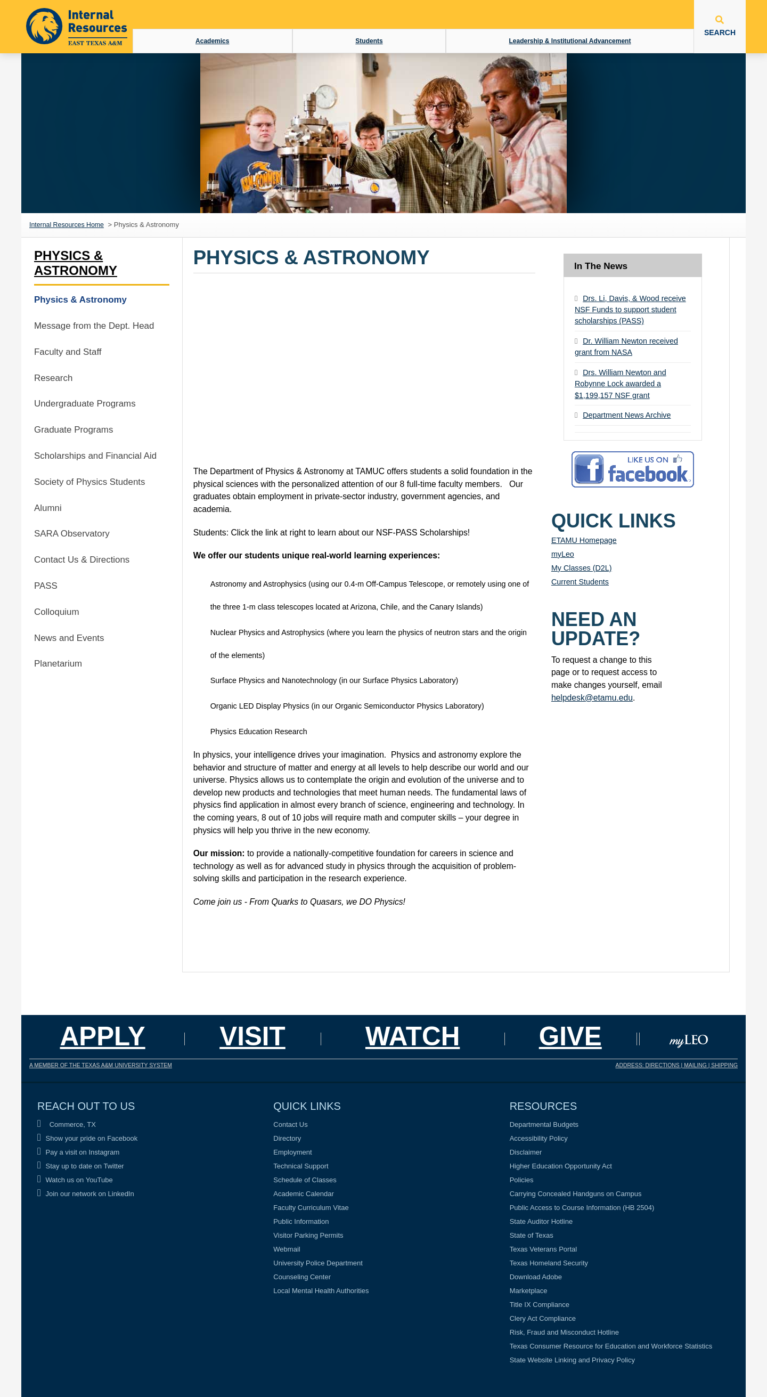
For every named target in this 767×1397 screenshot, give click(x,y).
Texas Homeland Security (549, 1263)
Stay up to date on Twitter (80, 1166)
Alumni (48, 508)
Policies (522, 1180)
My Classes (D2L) (581, 568)
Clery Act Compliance (543, 1318)
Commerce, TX (66, 1124)
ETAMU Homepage (584, 540)
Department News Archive (627, 415)
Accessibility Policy (539, 1138)
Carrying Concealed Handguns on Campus (576, 1194)
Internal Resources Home (66, 225)
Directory (287, 1138)
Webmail (286, 1249)
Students (368, 41)
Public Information (301, 1221)
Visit (252, 1036)
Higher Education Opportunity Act (561, 1166)
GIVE (570, 1036)
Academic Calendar (303, 1194)
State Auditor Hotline (541, 1221)
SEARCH (720, 26)
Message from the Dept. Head (94, 326)
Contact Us (290, 1124)
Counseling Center (302, 1277)
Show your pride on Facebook (87, 1138)
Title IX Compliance (539, 1305)
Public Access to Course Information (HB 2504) (582, 1208)
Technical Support (300, 1166)
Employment (292, 1152)
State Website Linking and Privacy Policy (572, 1360)
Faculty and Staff (67, 352)
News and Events (69, 638)
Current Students (580, 582)
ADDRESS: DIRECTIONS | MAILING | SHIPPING (677, 1065)
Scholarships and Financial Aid (95, 456)
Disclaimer (526, 1152)
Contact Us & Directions (81, 560)
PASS (46, 586)
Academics (212, 41)
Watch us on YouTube (75, 1180)
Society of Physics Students (89, 482)
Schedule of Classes (305, 1180)
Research (53, 378)
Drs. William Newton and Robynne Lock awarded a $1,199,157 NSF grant (620, 384)
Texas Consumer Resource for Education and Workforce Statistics (611, 1346)
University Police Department (318, 1263)
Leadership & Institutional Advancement (570, 41)
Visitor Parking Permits (308, 1235)
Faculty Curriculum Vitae (310, 1208)
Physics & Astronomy (75, 263)
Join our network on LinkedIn (85, 1194)
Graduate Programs (73, 430)
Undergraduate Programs (85, 404)
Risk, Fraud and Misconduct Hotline (564, 1332)
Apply (102, 1036)
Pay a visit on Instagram (78, 1152)
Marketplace (529, 1291)
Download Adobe (536, 1277)
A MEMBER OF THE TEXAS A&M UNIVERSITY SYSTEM (100, 1065)
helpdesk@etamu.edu (592, 697)
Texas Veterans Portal (543, 1249)
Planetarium (58, 664)
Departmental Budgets (544, 1124)
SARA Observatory (72, 534)
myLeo (562, 554)
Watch (412, 1036)
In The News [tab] (600, 266)
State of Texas (531, 1235)
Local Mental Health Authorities (321, 1291)
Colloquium (56, 612)
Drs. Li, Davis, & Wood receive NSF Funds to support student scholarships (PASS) (630, 310)
